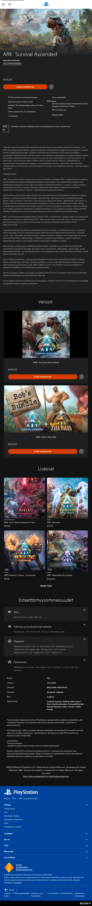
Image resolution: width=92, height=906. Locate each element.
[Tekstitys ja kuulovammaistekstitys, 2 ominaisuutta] (46, 628)
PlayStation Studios (11, 816)
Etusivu (7, 798)
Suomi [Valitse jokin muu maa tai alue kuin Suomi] (11, 890)
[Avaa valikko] (3, 4)
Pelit (14, 798)
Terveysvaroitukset (14, 743)
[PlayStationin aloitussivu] (46, 4)
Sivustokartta (53, 893)
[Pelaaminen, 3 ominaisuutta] (46, 665)
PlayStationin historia (12, 827)
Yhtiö (6, 823)
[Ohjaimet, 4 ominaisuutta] (46, 646)
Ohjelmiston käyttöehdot (79, 894)
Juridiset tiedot (7, 894)
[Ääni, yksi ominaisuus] (46, 614)
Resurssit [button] (46, 851)
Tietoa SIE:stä (9, 808)
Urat (5, 812)
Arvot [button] (46, 839)
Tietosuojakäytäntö (21, 893)
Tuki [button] (46, 845)
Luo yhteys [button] (46, 857)
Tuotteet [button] (46, 833)
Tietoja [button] (46, 804)
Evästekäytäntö (67, 893)
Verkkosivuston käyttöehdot (37, 894)
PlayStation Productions (13, 819)
